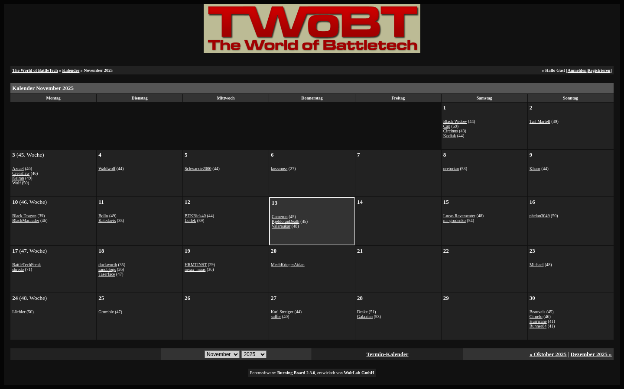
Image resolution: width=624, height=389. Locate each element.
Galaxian (365, 316)
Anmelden (577, 70)
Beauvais (538, 311)
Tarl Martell (540, 121)
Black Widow (455, 121)
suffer (276, 316)
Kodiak (449, 135)
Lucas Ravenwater (459, 215)
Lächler (19, 311)
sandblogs (107, 269)
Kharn (535, 168)
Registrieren (599, 70)
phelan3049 (540, 215)
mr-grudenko (454, 220)
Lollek (190, 220)
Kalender (71, 70)
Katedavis (107, 220)
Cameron (280, 216)
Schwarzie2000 (198, 168)
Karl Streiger (282, 311)
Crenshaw (20, 173)
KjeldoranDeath (285, 221)
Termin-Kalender (388, 354)
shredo (18, 269)
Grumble (106, 311)
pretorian (451, 168)
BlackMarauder (25, 220)
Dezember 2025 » (591, 354)
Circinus (450, 131)
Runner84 (538, 326)
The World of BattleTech (35, 70)
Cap (446, 126)
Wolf (16, 182)
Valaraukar (281, 226)
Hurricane (538, 321)
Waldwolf (106, 168)
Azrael (18, 168)
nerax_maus (195, 269)
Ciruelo (536, 316)
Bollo (103, 215)
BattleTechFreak (26, 264)
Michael (537, 264)
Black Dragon (24, 215)
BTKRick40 (195, 215)
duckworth (107, 264)
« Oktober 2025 (548, 354)
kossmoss (279, 168)
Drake (362, 311)
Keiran (18, 178)
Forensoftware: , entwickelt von (312, 372)
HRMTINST (196, 264)
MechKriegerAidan (288, 264)
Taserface (106, 274)
